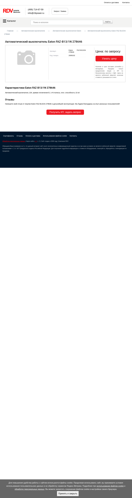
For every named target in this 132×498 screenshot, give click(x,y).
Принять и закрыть (67, 493)
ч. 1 (36, 141)
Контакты (126, 2)
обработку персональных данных (29, 489)
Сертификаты (8, 136)
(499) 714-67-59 (35, 9)
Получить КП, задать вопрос (65, 112)
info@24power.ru (36, 13)
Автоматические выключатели (33, 31)
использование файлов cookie (110, 486)
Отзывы (20, 136)
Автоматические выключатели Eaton (67, 31)
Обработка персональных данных (13, 141)
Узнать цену (109, 58)
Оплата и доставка (111, 2)
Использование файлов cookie (55, 136)
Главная (10, 31)
